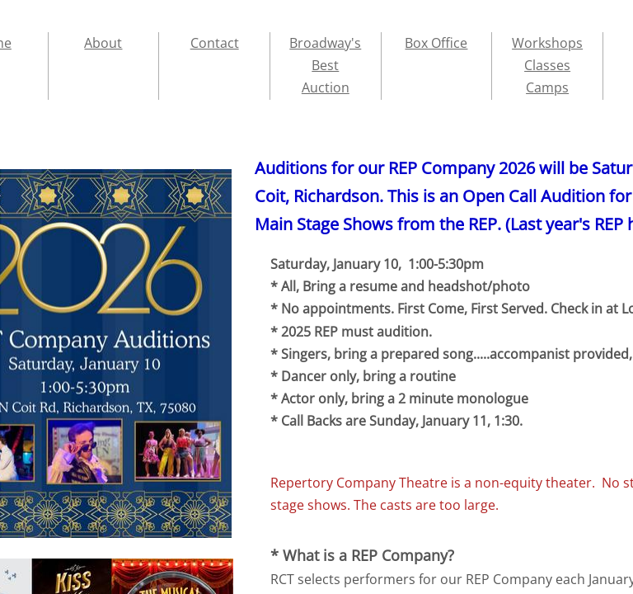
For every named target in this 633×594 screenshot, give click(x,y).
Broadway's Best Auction (325, 65)
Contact (214, 43)
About (103, 43)
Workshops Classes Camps (547, 65)
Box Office (436, 43)
